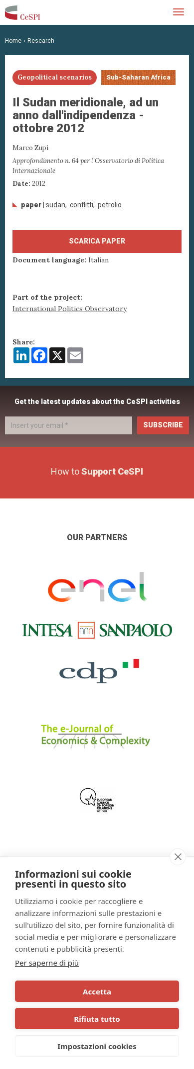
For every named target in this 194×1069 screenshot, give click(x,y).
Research (40, 40)
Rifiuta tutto (97, 1019)
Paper (31, 205)
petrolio (110, 205)
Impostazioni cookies (97, 1046)
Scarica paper (97, 241)
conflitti (81, 205)
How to (97, 471)
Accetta (97, 991)
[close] (178, 856)
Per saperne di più (47, 963)
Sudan (55, 205)
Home (13, 40)
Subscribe (163, 425)
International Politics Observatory (69, 308)
